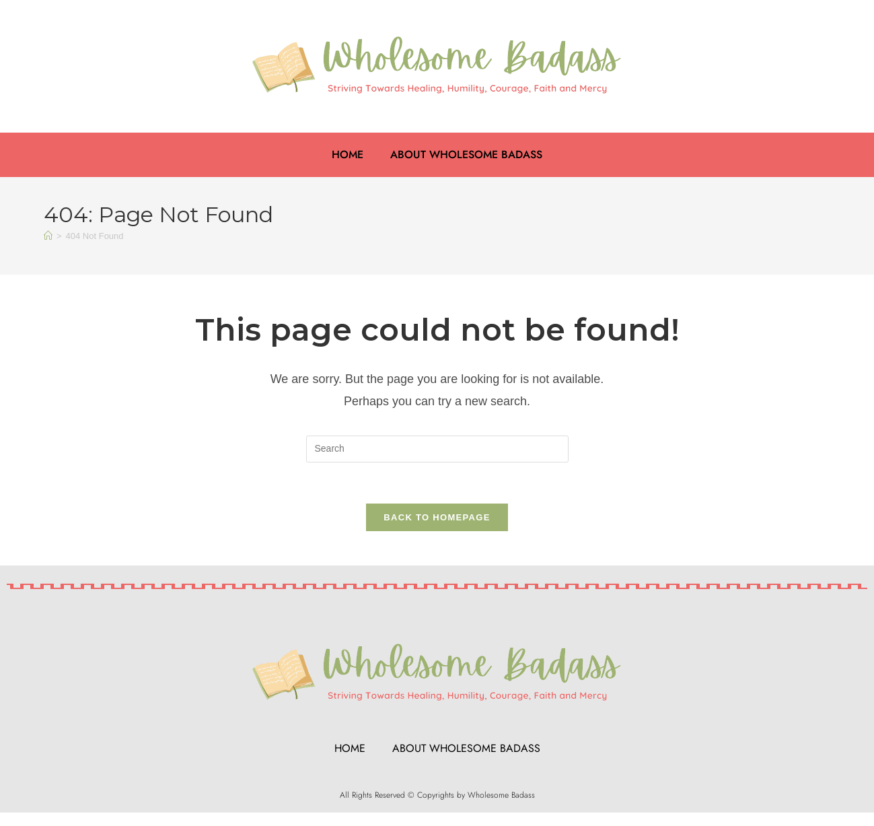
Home (347, 154)
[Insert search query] (437, 449)
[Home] (48, 236)
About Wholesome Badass (466, 154)
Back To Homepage (437, 517)
